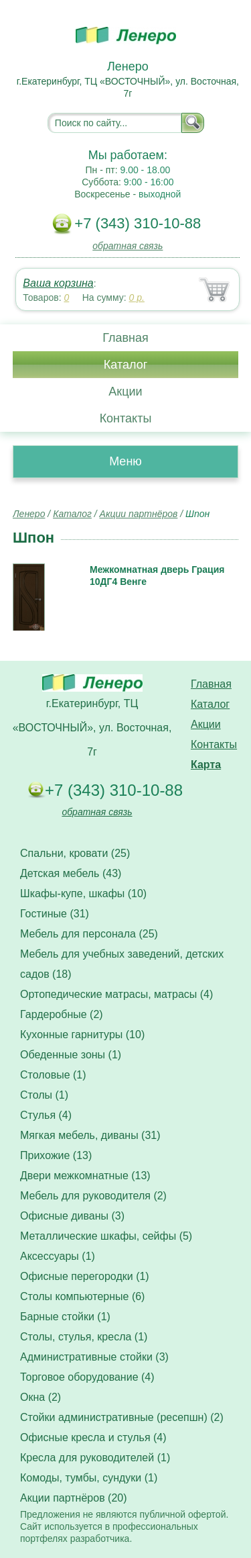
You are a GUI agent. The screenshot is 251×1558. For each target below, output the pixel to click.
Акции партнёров (139, 513)
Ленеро (29, 513)
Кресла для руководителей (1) (95, 1457)
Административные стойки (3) (94, 1357)
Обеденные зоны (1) (70, 1054)
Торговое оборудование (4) (87, 1377)
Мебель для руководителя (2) (93, 1195)
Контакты (126, 418)
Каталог (125, 364)
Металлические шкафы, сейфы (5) (106, 1236)
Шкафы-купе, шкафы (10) (83, 893)
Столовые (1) (53, 1075)
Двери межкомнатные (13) (85, 1175)
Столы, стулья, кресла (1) (83, 1336)
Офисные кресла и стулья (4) (93, 1437)
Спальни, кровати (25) (75, 853)
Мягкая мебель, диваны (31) (90, 1135)
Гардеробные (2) (61, 1014)
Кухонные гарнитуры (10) (82, 1034)
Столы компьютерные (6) (82, 1296)
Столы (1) (44, 1095)
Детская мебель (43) (70, 873)
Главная (125, 338)
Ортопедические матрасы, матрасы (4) (116, 994)
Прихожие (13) (56, 1155)
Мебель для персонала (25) (89, 934)
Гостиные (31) (54, 913)
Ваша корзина (58, 283)
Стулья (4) (46, 1115)
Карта (206, 764)
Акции (125, 391)
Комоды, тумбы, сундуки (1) (88, 1477)
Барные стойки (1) (65, 1316)
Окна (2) (40, 1397)
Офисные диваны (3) (72, 1216)
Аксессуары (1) (57, 1256)
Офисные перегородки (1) (84, 1276)
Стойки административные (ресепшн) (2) (122, 1417)
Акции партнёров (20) (73, 1498)
